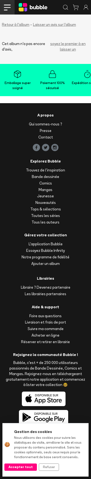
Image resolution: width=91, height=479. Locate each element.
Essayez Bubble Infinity (45, 250)
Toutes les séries (45, 215)
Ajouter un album (45, 263)
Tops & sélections (45, 209)
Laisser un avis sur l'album (54, 24)
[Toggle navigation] (7, 7)
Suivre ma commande (46, 328)
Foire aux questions (45, 316)
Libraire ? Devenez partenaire (45, 287)
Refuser (49, 467)
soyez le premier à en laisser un (68, 46)
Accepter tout (20, 467)
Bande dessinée (45, 176)
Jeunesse (45, 196)
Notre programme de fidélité (45, 257)
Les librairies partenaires (45, 294)
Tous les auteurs (45, 222)
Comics (45, 183)
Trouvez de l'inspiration (45, 170)
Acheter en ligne (45, 335)
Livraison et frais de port (45, 322)
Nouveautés (45, 202)
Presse (45, 130)
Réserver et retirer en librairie (45, 342)
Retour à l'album (15, 24)
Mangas (45, 189)
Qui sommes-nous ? (45, 124)
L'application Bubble (46, 244)
